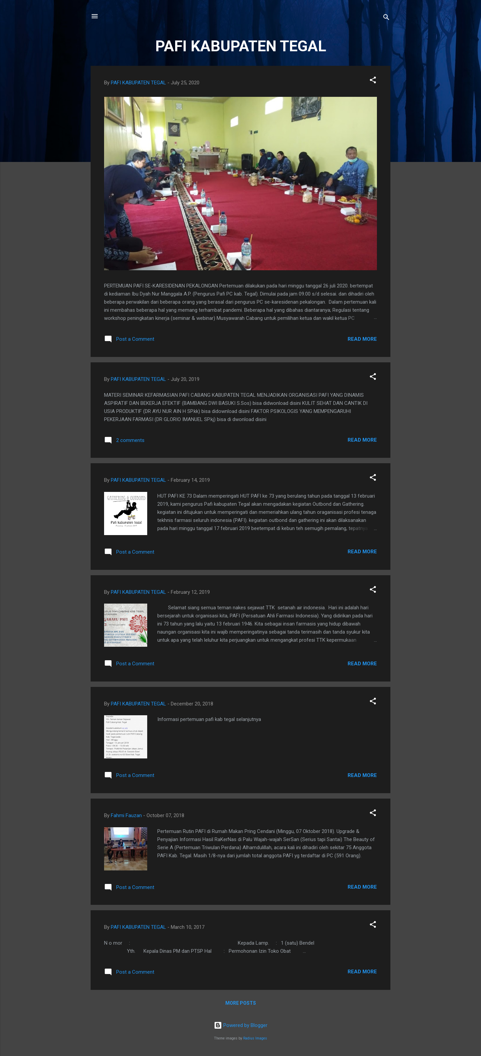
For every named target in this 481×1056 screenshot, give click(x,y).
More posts (240, 1003)
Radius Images (255, 1038)
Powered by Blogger (240, 1025)
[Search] (386, 18)
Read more (362, 339)
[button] (373, 81)
